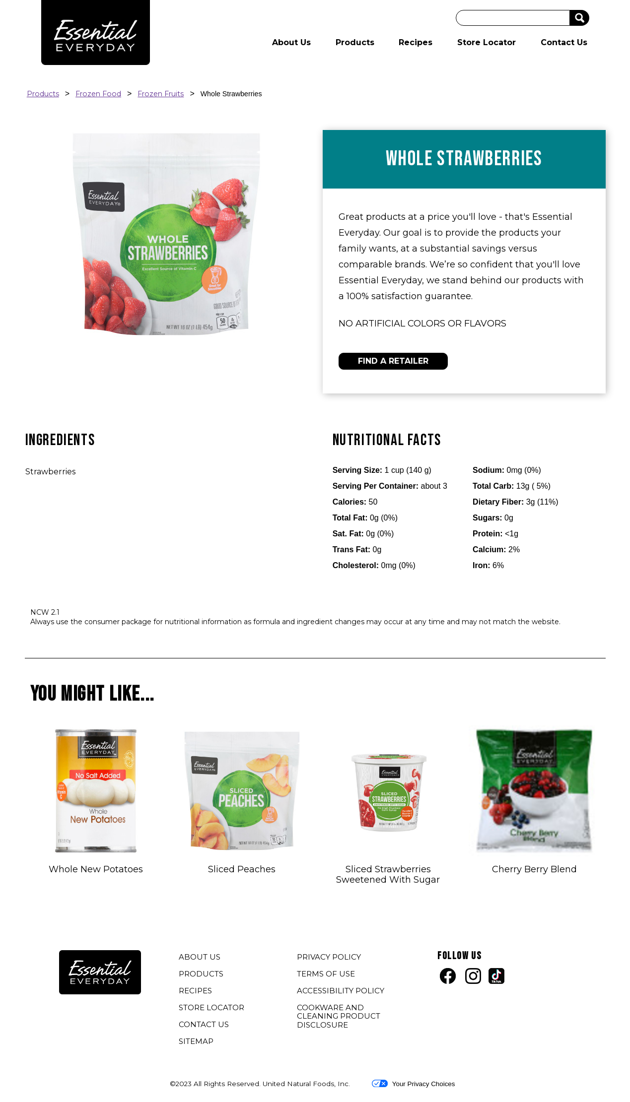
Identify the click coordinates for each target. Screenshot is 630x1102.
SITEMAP (196, 1041)
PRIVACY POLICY (330, 958)
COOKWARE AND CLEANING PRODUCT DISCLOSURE (338, 1017)
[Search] (513, 18)
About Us (291, 42)
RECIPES (195, 990)
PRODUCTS (201, 973)
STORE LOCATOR (211, 1007)
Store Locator (486, 42)
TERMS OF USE (327, 975)
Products (355, 42)
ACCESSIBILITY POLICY (342, 992)
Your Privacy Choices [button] (413, 1084)
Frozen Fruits (161, 93)
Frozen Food (98, 93)
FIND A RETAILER (393, 361)
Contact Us (564, 42)
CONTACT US (204, 1024)
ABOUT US (199, 957)
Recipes (415, 42)
